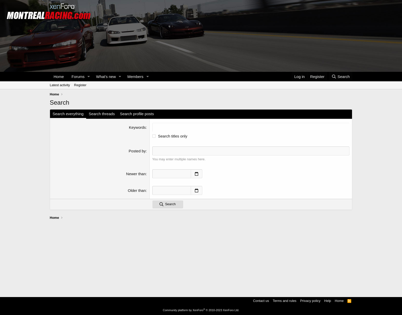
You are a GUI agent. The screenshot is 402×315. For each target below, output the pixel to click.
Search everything (68, 114)
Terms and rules (284, 301)
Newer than (136, 174)
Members (135, 76)
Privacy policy (310, 301)
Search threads (102, 114)
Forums (78, 76)
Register (80, 85)
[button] (88, 76)
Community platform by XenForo (201, 310)
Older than (137, 190)
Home (59, 76)
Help (327, 301)
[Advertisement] (201, 256)
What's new (106, 76)
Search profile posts (137, 114)
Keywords (137, 127)
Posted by (137, 151)
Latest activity (60, 85)
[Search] (340, 76)
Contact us (261, 301)
